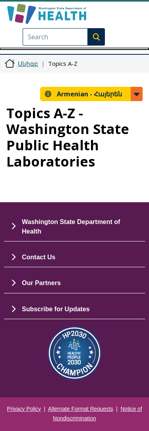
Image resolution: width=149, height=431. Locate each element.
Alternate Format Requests (80, 409)
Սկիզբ (28, 63)
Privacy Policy (24, 409)
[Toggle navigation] (74, 49)
